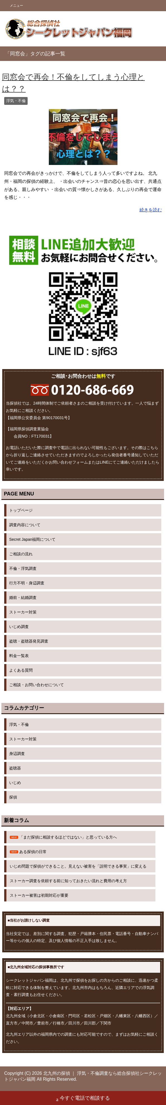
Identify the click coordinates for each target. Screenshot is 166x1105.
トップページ (21, 510)
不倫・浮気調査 (23, 568)
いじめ (15, 782)
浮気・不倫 (16, 100)
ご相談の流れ (21, 554)
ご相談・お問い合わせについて (36, 685)
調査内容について (24, 525)
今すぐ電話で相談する (83, 1098)
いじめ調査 (19, 626)
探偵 (13, 797)
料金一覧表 (19, 655)
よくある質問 (21, 670)
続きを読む (150, 209)
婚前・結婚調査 (23, 597)
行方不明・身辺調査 (26, 583)
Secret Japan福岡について (32, 539)
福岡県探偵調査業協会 (29, 429)
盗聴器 (15, 768)
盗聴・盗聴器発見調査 (28, 641)
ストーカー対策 (23, 612)
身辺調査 (17, 753)
